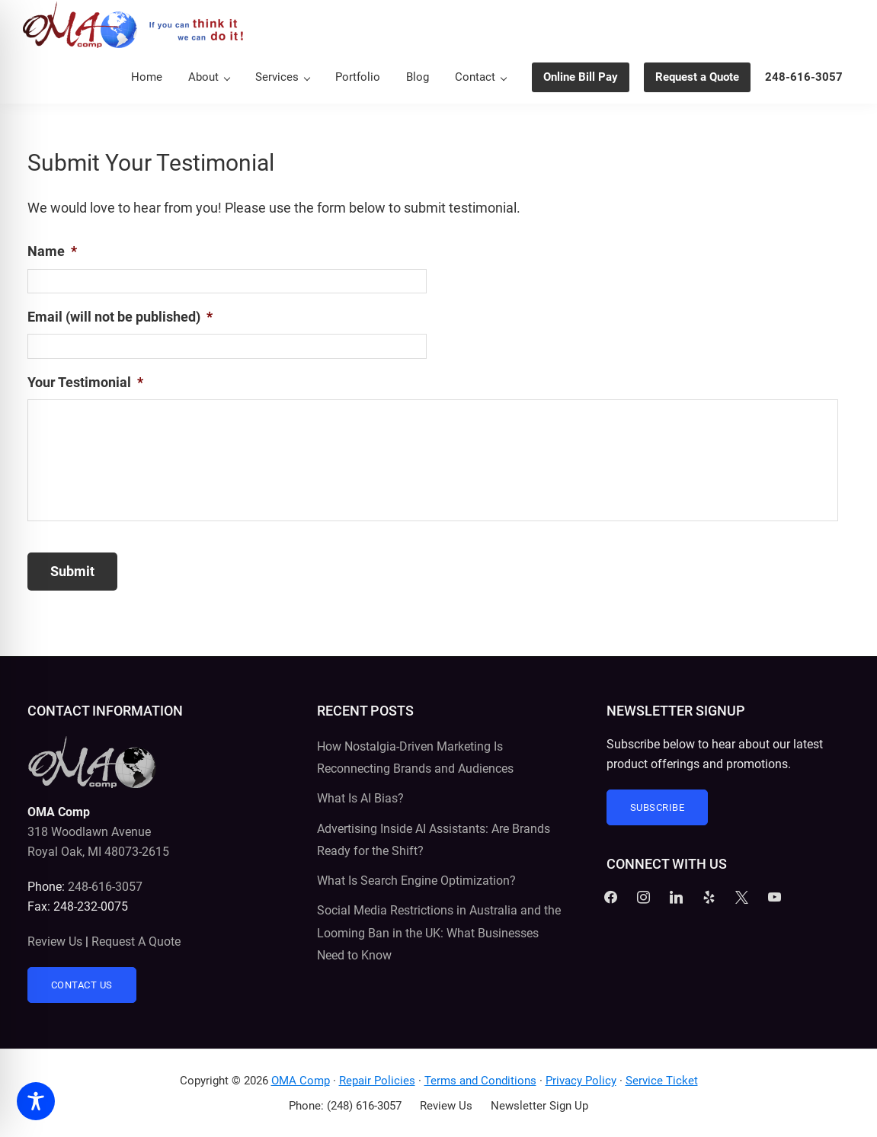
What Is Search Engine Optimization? (416, 880)
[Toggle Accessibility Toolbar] (35, 1101)
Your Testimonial (85, 382)
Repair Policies (377, 1080)
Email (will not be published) (120, 317)
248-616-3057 (105, 886)
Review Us (54, 941)
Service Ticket (662, 1080)
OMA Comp (300, 1080)
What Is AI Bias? (360, 798)
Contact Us (82, 985)
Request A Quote (136, 941)
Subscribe (657, 807)
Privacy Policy (581, 1080)
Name (52, 251)
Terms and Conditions (480, 1080)
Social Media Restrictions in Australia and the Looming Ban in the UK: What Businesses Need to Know (439, 932)
